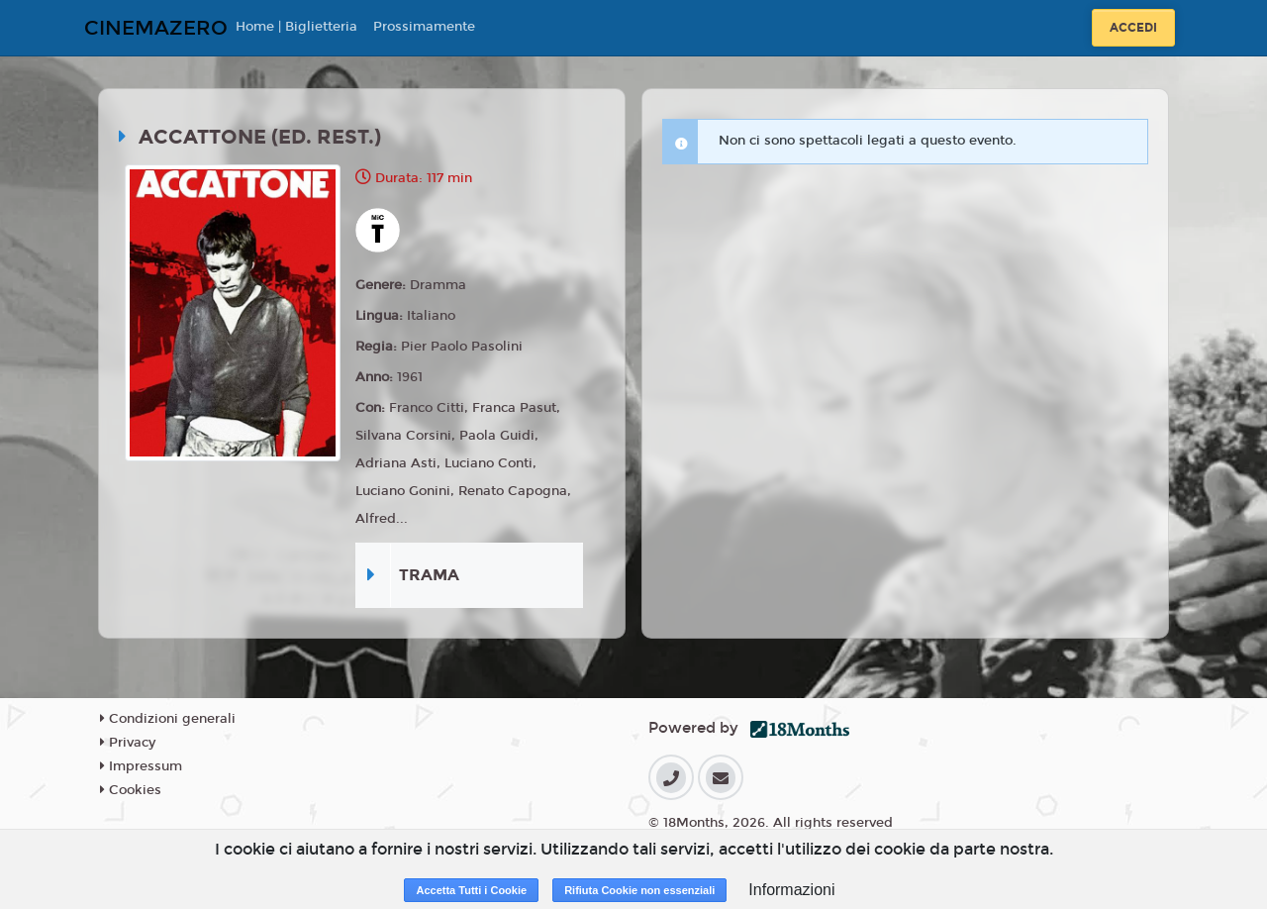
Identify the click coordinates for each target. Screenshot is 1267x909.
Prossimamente (424, 27)
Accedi (1133, 28)
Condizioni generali (168, 719)
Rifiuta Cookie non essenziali (639, 890)
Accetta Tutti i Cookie (471, 890)
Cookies (130, 790)
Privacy (127, 743)
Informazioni (791, 889)
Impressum (141, 766)
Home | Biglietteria (296, 27)
